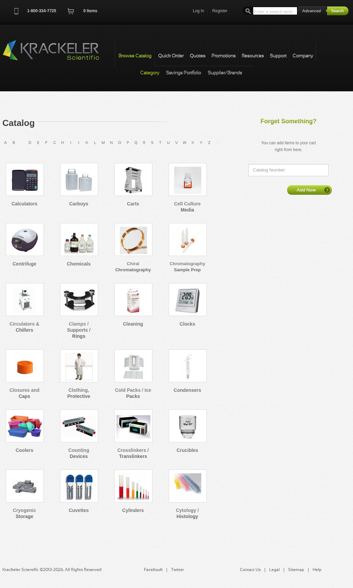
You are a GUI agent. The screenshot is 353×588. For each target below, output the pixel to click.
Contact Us (250, 570)
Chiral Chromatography (133, 266)
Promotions (223, 56)
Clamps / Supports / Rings (78, 330)
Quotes (197, 56)
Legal (274, 570)
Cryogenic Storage (24, 513)
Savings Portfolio (183, 73)
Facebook (153, 570)
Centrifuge (24, 264)
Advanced (312, 10)
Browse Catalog (134, 56)
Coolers (24, 450)
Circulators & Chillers (24, 327)
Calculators (24, 203)
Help (317, 570)
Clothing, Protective (78, 393)
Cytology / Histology (187, 513)
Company (303, 56)
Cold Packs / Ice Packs (133, 393)
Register (219, 10)
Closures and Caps (25, 393)
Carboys (78, 203)
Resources (253, 56)
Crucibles (187, 450)
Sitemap (296, 570)
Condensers (187, 390)
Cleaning (133, 324)
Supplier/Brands (225, 73)
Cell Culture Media (187, 207)
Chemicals (79, 264)
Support (278, 56)
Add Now (309, 190)
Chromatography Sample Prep (187, 266)
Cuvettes (79, 510)
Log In (198, 10)
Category (149, 73)
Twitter (177, 570)
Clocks (187, 324)
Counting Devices (78, 453)
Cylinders (133, 510)
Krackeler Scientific (57, 54)
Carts (133, 203)
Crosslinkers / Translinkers (133, 453)
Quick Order (171, 56)
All (217, 143)
